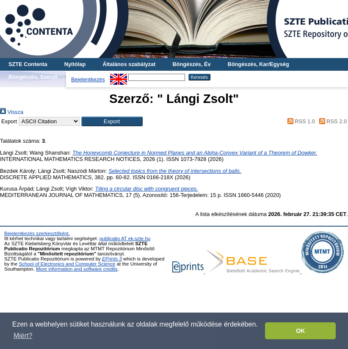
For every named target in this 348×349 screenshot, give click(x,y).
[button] (112, 121)
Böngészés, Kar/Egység (258, 64)
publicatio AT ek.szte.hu (125, 238)
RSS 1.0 (299, 121)
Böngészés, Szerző (33, 77)
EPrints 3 (112, 258)
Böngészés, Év (191, 64)
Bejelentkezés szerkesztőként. (37, 233)
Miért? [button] (23, 335)
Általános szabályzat (128, 64)
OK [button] (300, 330)
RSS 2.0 (331, 121)
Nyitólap (75, 64)
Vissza (11, 112)
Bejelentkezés (88, 79)
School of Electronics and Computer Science (67, 263)
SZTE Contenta (27, 64)
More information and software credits (77, 268)
